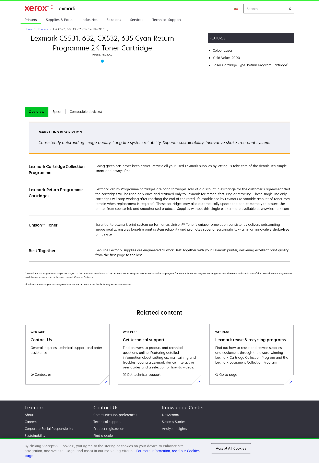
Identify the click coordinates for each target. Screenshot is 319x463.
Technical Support (166, 19)
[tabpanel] (159, 191)
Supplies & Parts (59, 19)
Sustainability (35, 435)
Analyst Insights (174, 428)
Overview (36, 111)
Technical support (107, 421)
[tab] (36, 112)
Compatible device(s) (86, 111)
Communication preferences (115, 415)
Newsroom (170, 415)
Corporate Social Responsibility (49, 428)
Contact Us (105, 407)
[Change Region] (236, 9)
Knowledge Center (183, 407)
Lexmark (34, 407)
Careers (31, 421)
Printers (31, 19)
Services (136, 19)
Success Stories (174, 421)
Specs (56, 111)
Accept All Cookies (231, 448)
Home (50, 7)
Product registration (108, 428)
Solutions (114, 19)
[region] (159, 450)
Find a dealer (103, 435)
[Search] (290, 8)
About (29, 415)
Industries (89, 19)
